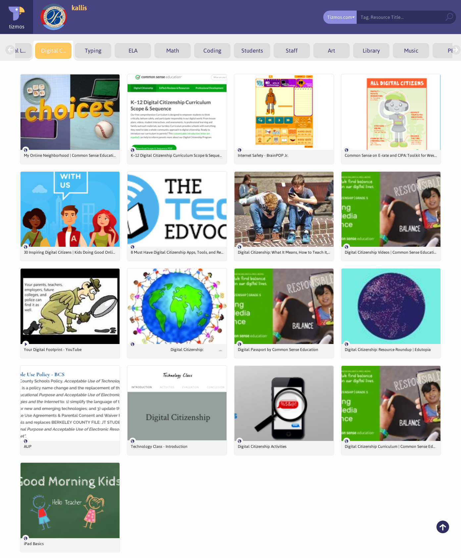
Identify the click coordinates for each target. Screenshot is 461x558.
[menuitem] (53, 51)
